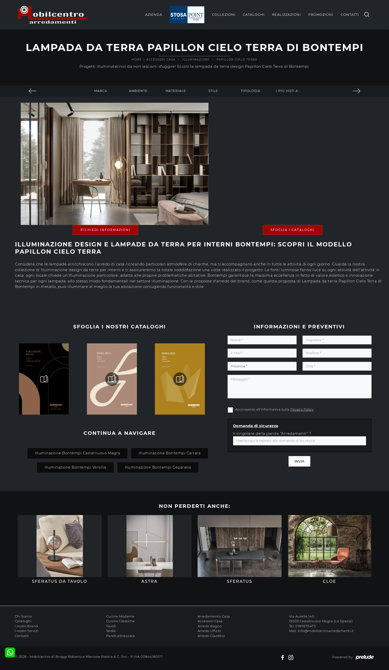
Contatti (350, 14)
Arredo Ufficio (209, 631)
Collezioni (223, 14)
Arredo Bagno (210, 626)
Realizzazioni (286, 14)
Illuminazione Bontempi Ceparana (158, 467)
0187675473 (305, 626)
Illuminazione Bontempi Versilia (75, 467)
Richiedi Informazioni (105, 230)
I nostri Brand (26, 626)
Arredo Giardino (211, 636)
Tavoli (111, 626)
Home (137, 59)
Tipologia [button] (250, 91)
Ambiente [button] (138, 91)
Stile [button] (213, 91)
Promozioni (320, 14)
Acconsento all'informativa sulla (274, 409)
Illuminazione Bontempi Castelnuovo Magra (77, 453)
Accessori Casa (160, 59)
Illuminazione (196, 59)
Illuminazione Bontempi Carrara (169, 453)
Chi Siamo (23, 616)
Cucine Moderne (120, 616)
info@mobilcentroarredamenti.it (326, 631)
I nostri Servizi (26, 631)
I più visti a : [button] (288, 91)
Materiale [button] (176, 91)
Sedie (111, 631)
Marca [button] (100, 91)
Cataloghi (254, 14)
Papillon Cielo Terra (237, 59)
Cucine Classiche (120, 621)
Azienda (153, 14)
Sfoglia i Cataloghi (293, 230)
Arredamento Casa (214, 616)
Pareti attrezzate (120, 636)
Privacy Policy (302, 409)
